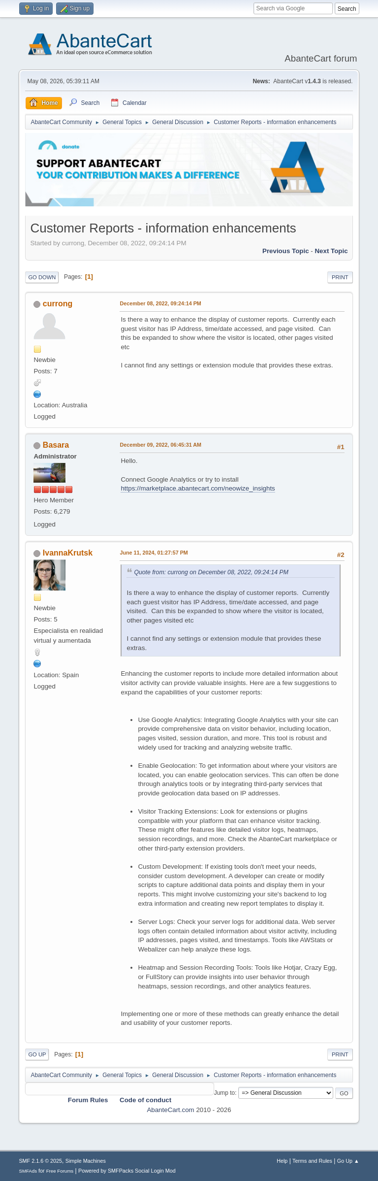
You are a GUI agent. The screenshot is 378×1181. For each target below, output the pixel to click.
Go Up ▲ (348, 1161)
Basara (56, 445)
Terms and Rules (312, 1161)
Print (340, 277)
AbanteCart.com (170, 1110)
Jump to (224, 1092)
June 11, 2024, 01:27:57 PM (154, 553)
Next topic (331, 251)
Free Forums (60, 1171)
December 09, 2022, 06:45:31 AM (160, 445)
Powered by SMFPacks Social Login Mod (127, 1171)
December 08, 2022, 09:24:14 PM (160, 303)
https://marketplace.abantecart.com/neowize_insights (198, 488)
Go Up (37, 1054)
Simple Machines (85, 1161)
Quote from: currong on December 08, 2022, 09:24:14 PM (211, 572)
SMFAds (28, 1171)
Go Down (42, 277)
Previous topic (285, 251)
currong (57, 303)
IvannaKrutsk (68, 553)
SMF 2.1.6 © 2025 (40, 1161)
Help (282, 1161)
